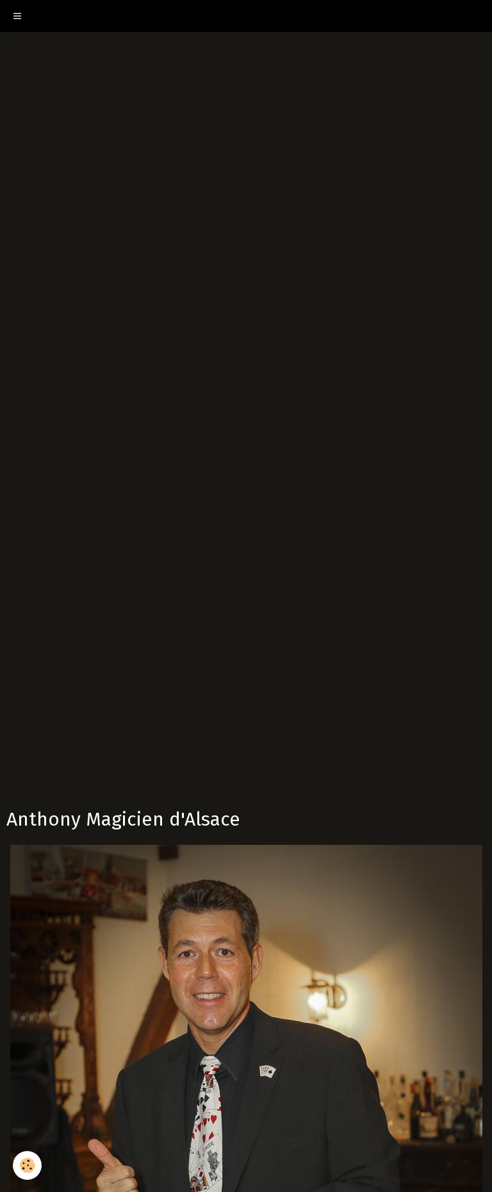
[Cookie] (27, 1165)
